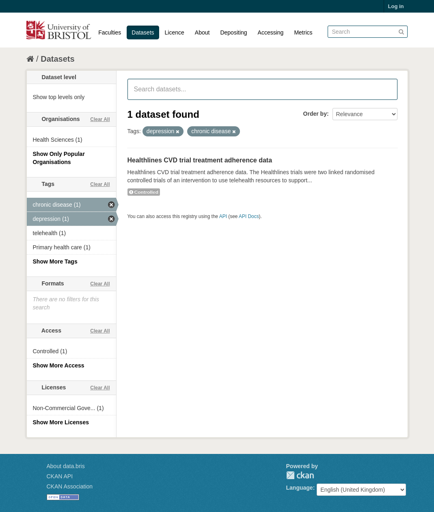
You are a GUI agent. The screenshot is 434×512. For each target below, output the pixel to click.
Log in (396, 6)
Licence (174, 32)
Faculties (109, 32)
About (202, 32)
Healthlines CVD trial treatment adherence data (199, 160)
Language (299, 487)
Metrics (303, 32)
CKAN (300, 475)
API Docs (249, 216)
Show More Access (58, 365)
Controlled (143, 192)
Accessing (271, 32)
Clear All (100, 119)
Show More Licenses (61, 422)
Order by (315, 113)
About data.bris (66, 466)
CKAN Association (70, 486)
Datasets (143, 32)
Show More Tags (55, 261)
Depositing (233, 32)
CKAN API (60, 476)
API (223, 216)
